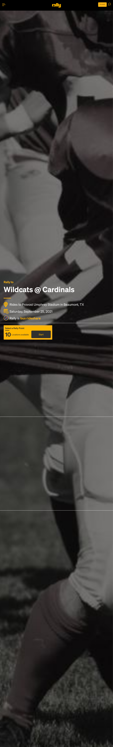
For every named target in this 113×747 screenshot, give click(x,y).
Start (41, 334)
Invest (102, 4)
